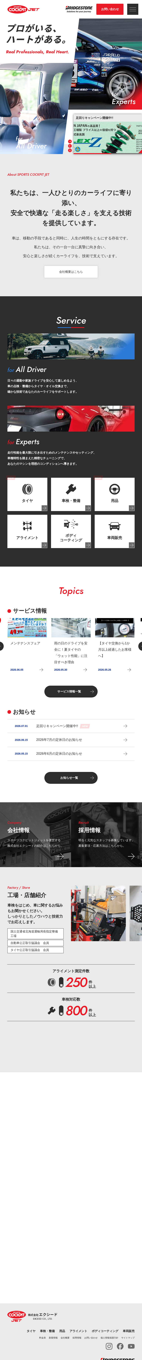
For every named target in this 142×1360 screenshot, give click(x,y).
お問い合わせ (110, 9)
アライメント (78, 1331)
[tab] (27, 494)
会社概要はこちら (71, 271)
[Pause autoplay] (70, 150)
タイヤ (31, 1331)
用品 (62, 1331)
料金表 (42, 1337)
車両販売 (129, 1331)
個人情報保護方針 (109, 1337)
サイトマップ (128, 1337)
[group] (108, 133)
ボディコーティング (105, 1331)
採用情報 (76, 1337)
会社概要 (65, 1337)
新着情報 (53, 1337)
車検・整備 (47, 1331)
